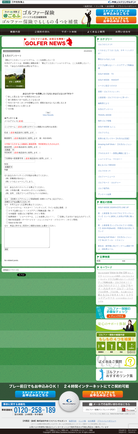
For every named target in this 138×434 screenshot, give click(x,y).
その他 (11, 109)
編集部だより (103, 103)
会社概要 (110, 6)
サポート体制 (69, 31)
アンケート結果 (104, 194)
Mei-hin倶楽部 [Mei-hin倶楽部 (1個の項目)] (103, 273)
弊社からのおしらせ (106, 59)
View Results (48, 115)
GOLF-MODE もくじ (107, 127)
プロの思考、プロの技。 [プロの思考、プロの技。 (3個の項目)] (109, 292)
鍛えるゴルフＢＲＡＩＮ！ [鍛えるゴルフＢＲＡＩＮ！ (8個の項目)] (111, 295)
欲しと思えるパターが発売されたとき (24, 97)
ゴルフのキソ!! (104, 171)
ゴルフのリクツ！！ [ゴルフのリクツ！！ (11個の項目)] (109, 285)
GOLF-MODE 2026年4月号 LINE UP (113, 207)
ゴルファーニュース (106, 177)
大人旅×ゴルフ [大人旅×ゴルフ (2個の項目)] (127, 292)
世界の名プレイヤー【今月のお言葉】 (114, 138)
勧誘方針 (88, 6)
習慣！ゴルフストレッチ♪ (109, 92)
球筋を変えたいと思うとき (19, 106)
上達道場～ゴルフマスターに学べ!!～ (113, 97)
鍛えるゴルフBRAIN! (107, 165)
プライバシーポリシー (127, 6)
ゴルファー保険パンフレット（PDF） (100, 409)
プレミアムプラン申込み (116, 20)
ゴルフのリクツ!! (105, 44)
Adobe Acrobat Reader (129, 410)
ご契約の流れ (42, 31)
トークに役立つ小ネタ (107, 86)
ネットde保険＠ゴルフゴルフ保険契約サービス (29, 14)
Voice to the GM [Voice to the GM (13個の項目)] (118, 272)
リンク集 (99, 6)
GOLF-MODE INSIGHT (108, 80)
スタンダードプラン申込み (116, 12)
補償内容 (15, 31)
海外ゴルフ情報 (104, 121)
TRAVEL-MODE (104, 115)
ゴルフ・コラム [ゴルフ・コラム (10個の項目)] (124, 288)
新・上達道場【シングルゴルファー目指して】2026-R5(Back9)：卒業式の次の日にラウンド (116, 228)
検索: (99, 261)
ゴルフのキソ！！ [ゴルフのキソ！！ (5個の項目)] (123, 282)
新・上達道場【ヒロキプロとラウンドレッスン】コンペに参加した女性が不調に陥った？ (116, 216)
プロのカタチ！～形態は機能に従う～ (114, 153)
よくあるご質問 (95, 31)
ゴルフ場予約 (103, 188)
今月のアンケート (105, 109)
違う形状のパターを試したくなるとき (24, 100)
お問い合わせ (122, 31)
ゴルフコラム (103, 132)
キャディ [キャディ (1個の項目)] (103, 279)
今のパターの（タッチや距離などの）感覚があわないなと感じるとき (37, 103)
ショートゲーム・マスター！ (110, 159)
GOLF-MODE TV (106, 74)
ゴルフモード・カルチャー (109, 182)
